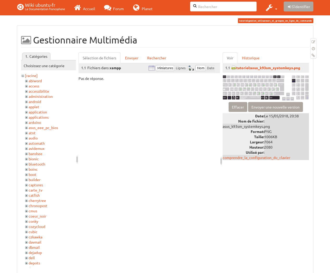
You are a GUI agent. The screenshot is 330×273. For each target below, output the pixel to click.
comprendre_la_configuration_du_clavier (256, 157)
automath (37, 143)
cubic (33, 231)
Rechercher (156, 57)
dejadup (35, 252)
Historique (251, 57)
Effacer (238, 107)
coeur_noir (37, 216)
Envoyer (131, 57)
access (34, 86)
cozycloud (37, 226)
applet (34, 106)
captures (36, 184)
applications (39, 117)
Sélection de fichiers (99, 57)
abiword (35, 80)
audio (33, 138)
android (35, 101)
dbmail (34, 247)
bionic (34, 158)
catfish (34, 195)
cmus (33, 210)
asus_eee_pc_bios (43, 127)
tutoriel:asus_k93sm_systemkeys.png (268, 67)
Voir (230, 57)
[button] (271, 7)
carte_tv (35, 190)
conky (33, 221)
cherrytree (37, 200)
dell (32, 257)
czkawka (35, 236)
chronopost (38, 205)
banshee (35, 153)
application (38, 112)
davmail (35, 242)
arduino (35, 122)
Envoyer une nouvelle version (275, 107)
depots (34, 263)
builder (34, 179)
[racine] (31, 75)
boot (32, 174)
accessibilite (39, 91)
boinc (33, 169)
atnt (32, 132)
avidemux (36, 148)
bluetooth (37, 164)
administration (41, 96)
